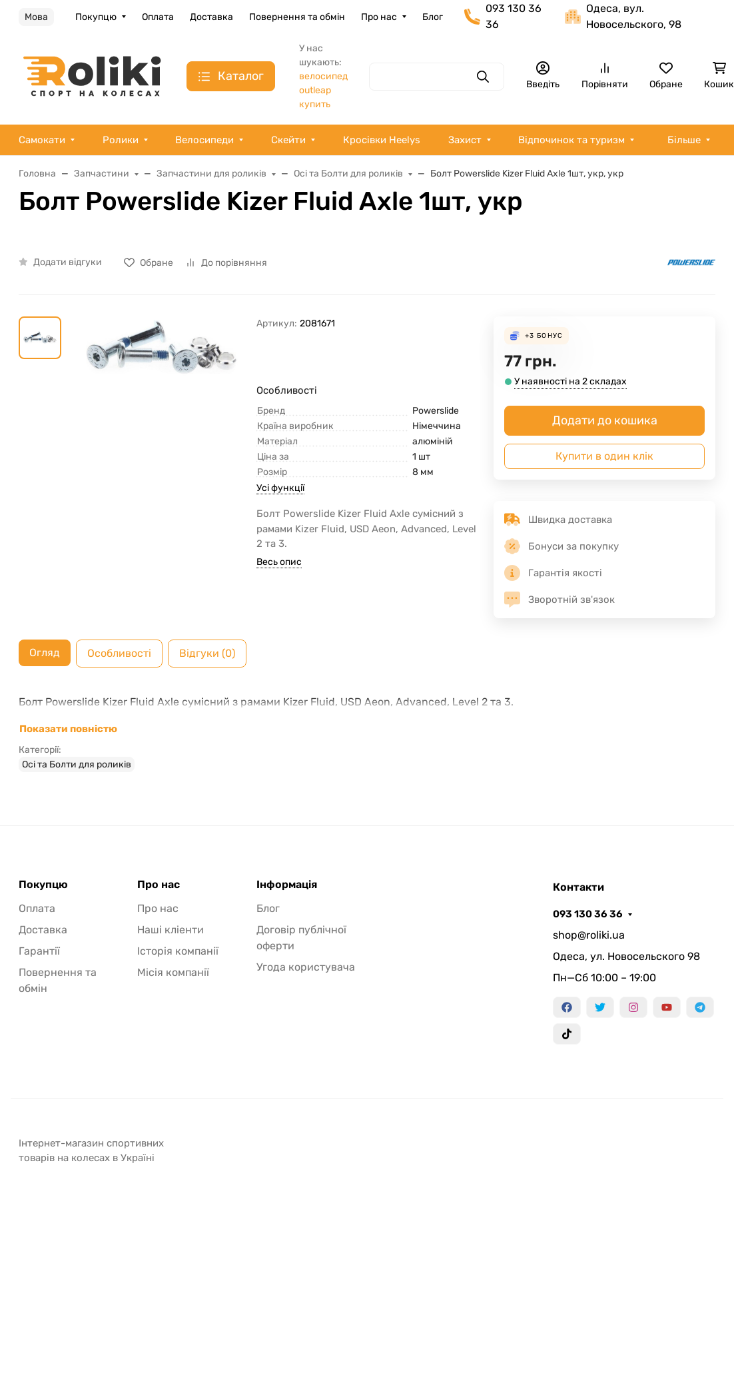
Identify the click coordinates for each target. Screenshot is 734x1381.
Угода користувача (305, 967)
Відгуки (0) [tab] (207, 653)
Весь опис (279, 562)
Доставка (211, 17)
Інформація (286, 884)
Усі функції (280, 488)
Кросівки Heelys (381, 140)
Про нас (379, 17)
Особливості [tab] (119, 653)
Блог (432, 17)
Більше (684, 140)
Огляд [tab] (44, 652)
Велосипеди (204, 140)
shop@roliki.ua (589, 935)
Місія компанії (173, 972)
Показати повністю (68, 729)
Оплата (158, 17)
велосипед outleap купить (323, 90)
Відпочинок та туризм (571, 140)
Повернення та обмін (297, 17)
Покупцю (96, 17)
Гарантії (39, 951)
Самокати (42, 140)
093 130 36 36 (588, 914)
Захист (465, 140)
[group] (161, 388)
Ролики (121, 140)
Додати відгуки (67, 262)
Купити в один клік (604, 456)
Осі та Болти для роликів (76, 764)
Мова (36, 17)
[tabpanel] (367, 732)
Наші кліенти (170, 929)
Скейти (288, 140)
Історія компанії (177, 951)
